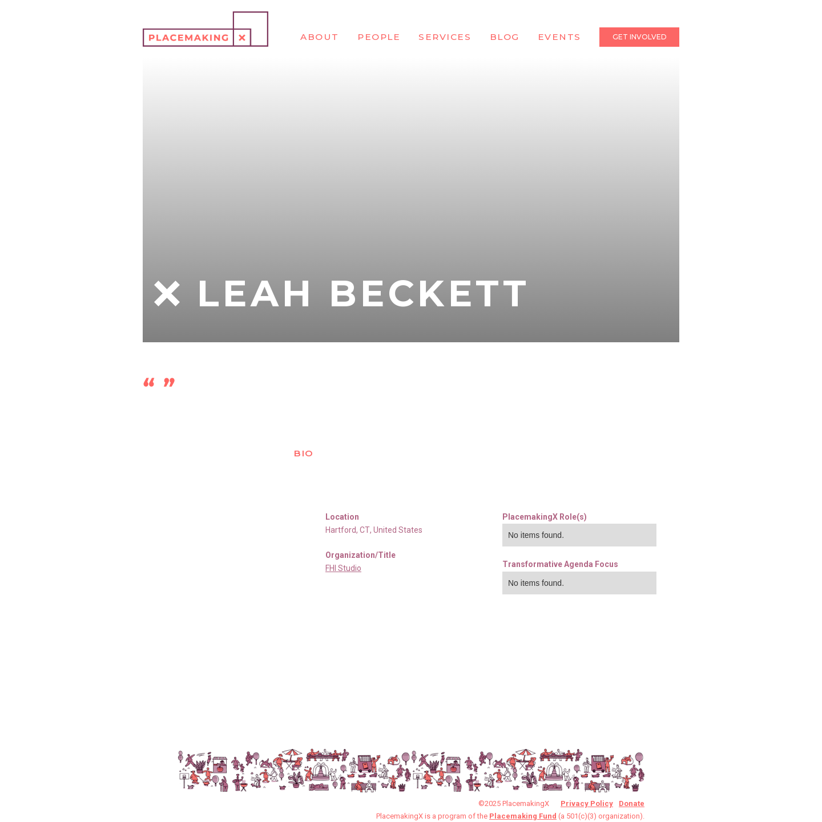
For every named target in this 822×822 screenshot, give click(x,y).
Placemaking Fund (523, 816)
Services (444, 36)
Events (559, 36)
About (319, 36)
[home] (205, 29)
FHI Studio (343, 568)
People (378, 36)
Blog (504, 36)
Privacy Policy (587, 803)
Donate (631, 803)
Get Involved (640, 37)
